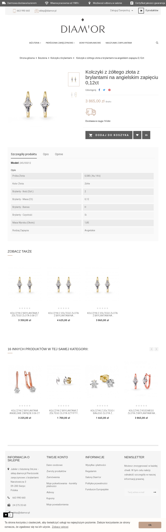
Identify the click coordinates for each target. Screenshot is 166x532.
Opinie (59, 154)
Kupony (50, 498)
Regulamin (90, 471)
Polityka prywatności (96, 483)
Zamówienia (53, 477)
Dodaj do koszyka (109, 135)
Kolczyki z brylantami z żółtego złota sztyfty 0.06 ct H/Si (63, 412)
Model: (15, 163)
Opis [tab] (46, 154)
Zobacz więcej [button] (60, 527)
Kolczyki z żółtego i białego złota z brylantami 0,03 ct (102, 412)
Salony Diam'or (93, 477)
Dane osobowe (55, 465)
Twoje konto (57, 457)
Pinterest (109, 90)
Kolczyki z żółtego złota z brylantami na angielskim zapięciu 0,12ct (102, 314)
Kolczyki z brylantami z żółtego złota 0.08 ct (24, 314)
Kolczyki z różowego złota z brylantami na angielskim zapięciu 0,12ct (141, 412)
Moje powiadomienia (57, 504)
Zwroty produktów (56, 471)
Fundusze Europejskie (97, 489)
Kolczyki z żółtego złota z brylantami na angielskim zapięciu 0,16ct (63, 314)
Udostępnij (99, 90)
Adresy (50, 492)
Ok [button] (150, 525)
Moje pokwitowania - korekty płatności (62, 485)
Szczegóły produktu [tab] (24, 154)
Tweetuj (104, 90)
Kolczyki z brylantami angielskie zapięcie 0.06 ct (25, 411)
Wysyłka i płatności (95, 465)
